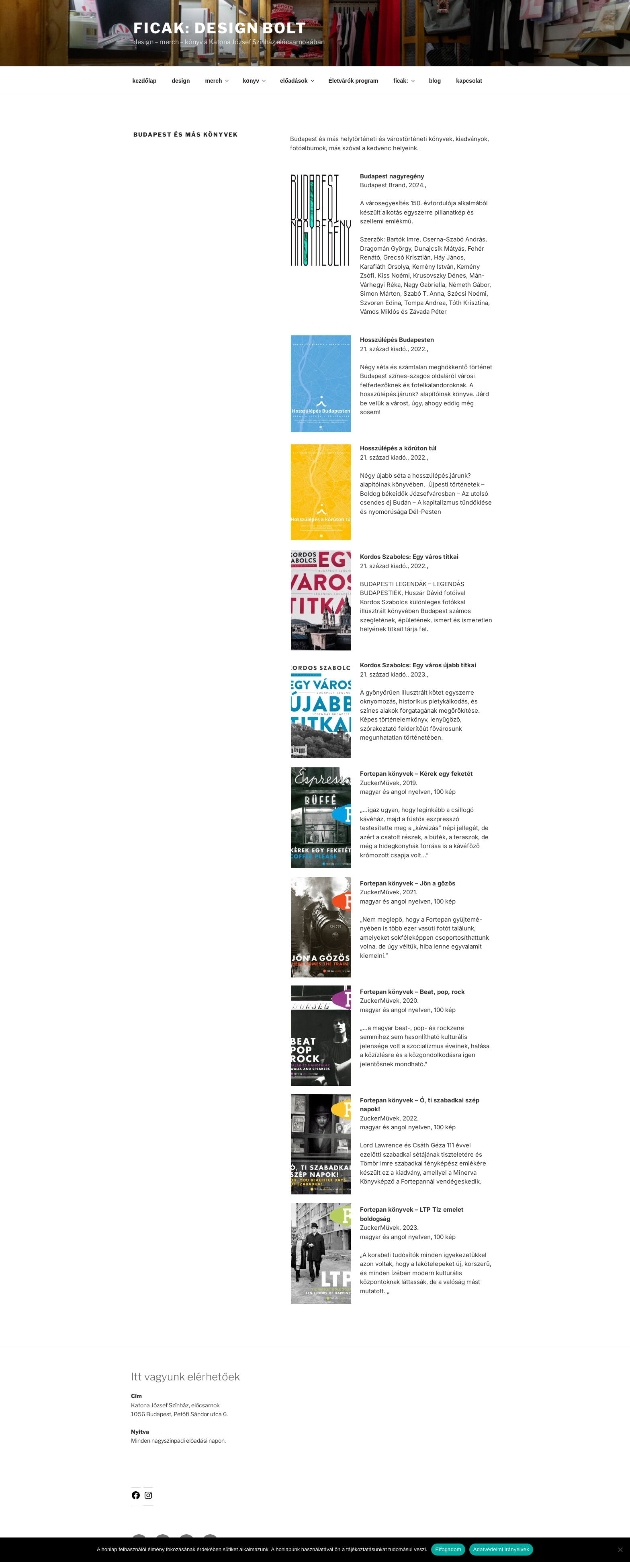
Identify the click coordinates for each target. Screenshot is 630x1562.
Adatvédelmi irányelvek (501, 1549)
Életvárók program (353, 81)
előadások (297, 81)
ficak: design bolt (220, 28)
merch (217, 81)
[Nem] (620, 1550)
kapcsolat (469, 81)
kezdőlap (145, 81)
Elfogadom (448, 1549)
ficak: (404, 81)
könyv (255, 81)
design (181, 81)
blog (435, 81)
